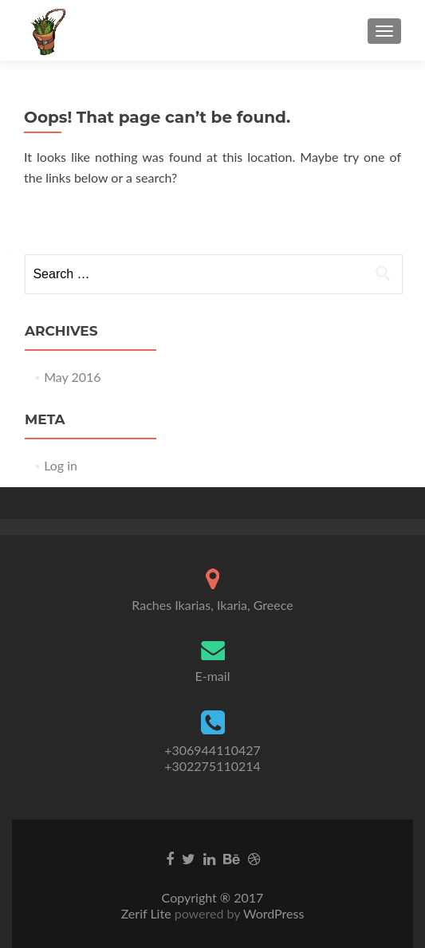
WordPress (272, 913)
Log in (60, 465)
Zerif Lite (148, 913)
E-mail (212, 675)
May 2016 (72, 376)
